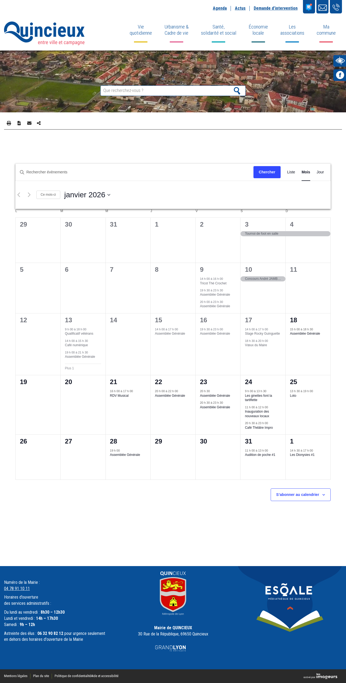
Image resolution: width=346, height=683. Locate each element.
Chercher (267, 172)
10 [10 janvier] (248, 269)
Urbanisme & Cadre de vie (176, 30)
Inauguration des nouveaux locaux (257, 414)
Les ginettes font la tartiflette (258, 398)
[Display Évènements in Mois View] (306, 172)
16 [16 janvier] (203, 320)
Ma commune (326, 30)
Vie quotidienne (141, 30)
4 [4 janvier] (292, 224)
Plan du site (41, 676)
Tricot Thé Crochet (213, 283)
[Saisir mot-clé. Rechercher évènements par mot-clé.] (134, 172)
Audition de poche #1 (260, 455)
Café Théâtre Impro (259, 428)
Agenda (220, 8)
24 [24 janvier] (248, 381)
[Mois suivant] (29, 195)
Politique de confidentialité (73, 676)
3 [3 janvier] (246, 224)
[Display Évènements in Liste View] (291, 172)
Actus (240, 8)
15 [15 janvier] (158, 320)
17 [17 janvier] (248, 320)
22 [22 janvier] (158, 381)
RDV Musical (119, 396)
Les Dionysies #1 (302, 455)
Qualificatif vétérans (79, 333)
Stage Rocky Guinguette (262, 333)
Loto (293, 396)
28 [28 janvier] (113, 441)
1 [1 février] (292, 441)
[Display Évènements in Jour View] (320, 172)
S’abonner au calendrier (297, 494)
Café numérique (76, 345)
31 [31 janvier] (248, 441)
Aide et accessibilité (104, 676)
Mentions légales (15, 676)
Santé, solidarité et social (218, 30)
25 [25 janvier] (293, 381)
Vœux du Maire (256, 345)
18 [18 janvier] (293, 320)
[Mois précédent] (18, 195)
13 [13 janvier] (68, 320)
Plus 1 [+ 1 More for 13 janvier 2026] (69, 368)
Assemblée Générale (215, 294)
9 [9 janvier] (201, 269)
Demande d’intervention (276, 8)
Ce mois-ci (48, 194)
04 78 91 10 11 (17, 588)
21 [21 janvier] (113, 381)
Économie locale (258, 30)
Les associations (292, 30)
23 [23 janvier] (203, 381)
